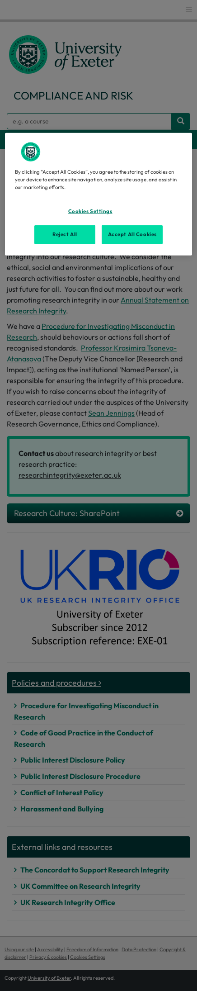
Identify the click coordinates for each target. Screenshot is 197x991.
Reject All (64, 234)
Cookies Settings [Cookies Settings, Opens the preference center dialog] (90, 211)
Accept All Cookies (132, 234)
